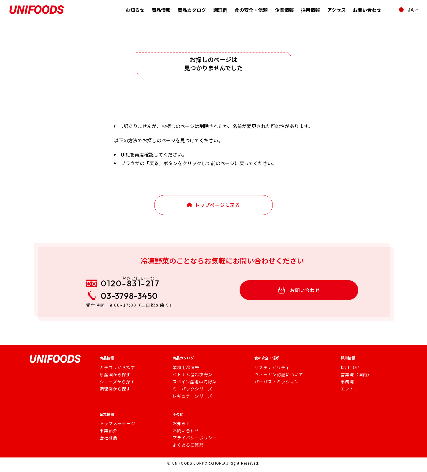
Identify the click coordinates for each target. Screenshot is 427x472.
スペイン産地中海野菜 (192, 386)
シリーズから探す (115, 386)
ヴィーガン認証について (275, 379)
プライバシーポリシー (192, 442)
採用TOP (347, 371)
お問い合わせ (367, 9)
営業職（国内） (353, 379)
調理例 (220, 9)
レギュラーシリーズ (190, 400)
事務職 (345, 386)
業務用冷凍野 (184, 371)
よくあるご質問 (186, 449)
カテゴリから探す (115, 371)
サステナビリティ (269, 371)
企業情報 (284, 9)
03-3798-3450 (134, 301)
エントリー (349, 393)
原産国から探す (113, 379)
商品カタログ (192, 9)
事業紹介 (107, 435)
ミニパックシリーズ (190, 393)
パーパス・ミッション (273, 386)
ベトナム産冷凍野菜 (190, 379)
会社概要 (107, 442)
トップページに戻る (213, 207)
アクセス (336, 9)
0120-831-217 (136, 285)
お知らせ (134, 9)
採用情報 (310, 9)
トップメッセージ (115, 427)
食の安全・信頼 (251, 9)
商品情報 (161, 9)
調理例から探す (113, 393)
